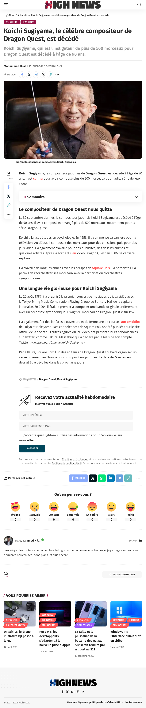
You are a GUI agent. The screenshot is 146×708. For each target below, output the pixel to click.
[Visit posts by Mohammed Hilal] (8, 541)
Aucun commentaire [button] (122, 575)
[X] (67, 692)
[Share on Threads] (43, 74)
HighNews (9, 15)
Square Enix (101, 268)
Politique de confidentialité (67, 463)
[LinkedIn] (140, 541)
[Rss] (83, 692)
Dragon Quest (47, 379)
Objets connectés (15, 625)
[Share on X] (29, 74)
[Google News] (72, 692)
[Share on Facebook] (22, 74)
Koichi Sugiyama (67, 379)
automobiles (130, 322)
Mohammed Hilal (15, 66)
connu (38, 178)
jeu (73, 253)
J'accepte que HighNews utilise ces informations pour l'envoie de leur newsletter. (70, 437)
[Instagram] (78, 692)
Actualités (23, 15)
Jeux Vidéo (28, 22)
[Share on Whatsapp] (102, 478)
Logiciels (134, 620)
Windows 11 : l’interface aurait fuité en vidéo (125, 636)
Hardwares (48, 620)
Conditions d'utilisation (75, 459)
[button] (7, 4)
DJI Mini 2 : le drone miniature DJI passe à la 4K (19, 636)
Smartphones (84, 625)
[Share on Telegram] (36, 74)
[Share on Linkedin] (110, 478)
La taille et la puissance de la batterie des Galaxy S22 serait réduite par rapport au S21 (90, 640)
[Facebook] (62, 692)
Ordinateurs (49, 625)
